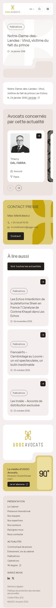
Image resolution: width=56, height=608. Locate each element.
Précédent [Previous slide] (10, 188)
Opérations (13, 560)
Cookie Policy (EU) (15, 597)
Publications (13, 556)
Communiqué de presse (19, 546)
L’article (31, 97)
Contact (16, 236)
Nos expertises (15, 520)
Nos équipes (13, 515)
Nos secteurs (14, 525)
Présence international (18, 511)
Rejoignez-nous (15, 529)
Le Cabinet (13, 506)
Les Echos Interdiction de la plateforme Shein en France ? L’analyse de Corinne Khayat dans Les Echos (27, 307)
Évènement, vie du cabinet (20, 551)
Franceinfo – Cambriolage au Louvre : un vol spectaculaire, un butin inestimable (26, 358)
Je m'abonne (15, 485)
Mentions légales (15, 586)
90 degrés (12, 565)
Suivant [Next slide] (19, 188)
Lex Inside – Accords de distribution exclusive (26, 403)
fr (31, 9)
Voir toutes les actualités (26, 266)
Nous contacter (15, 534)
